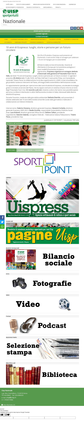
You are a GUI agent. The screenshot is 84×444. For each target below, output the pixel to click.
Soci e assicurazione (59, 4)
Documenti (8, 42)
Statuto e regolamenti (23, 4)
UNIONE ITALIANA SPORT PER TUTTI (12, 1)
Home (6, 39)
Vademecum (72, 4)
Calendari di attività (55, 39)
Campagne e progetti (21, 42)
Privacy (58, 7)
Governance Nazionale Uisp (19, 39)
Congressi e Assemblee (37, 42)
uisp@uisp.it (11, 397)
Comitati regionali (42, 34)
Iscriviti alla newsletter (53, 42)
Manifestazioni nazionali (38, 39)
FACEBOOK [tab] (21, 150)
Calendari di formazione (71, 39)
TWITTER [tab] (29, 150)
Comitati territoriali (42, 36)
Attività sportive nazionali (42, 31)
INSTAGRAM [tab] (38, 150)
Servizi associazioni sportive (41, 4)
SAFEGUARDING (48, 7)
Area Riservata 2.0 (8, 405)
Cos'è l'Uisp (9, 4)
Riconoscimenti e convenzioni (15, 7)
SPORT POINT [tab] (11, 150)
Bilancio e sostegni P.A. (33, 7)
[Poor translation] (7, 415)
